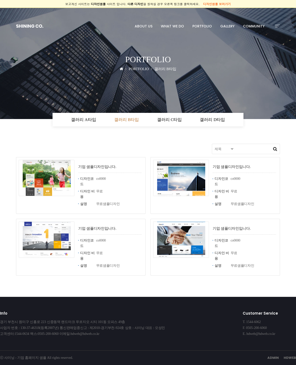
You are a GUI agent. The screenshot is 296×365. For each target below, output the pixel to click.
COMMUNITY (254, 26)
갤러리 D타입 (212, 119)
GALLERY (227, 26)
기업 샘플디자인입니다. (97, 167)
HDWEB (290, 357)
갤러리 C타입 (169, 119)
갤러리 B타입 (126, 119)
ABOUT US (143, 26)
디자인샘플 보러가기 (217, 4)
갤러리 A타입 (83, 119)
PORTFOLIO (202, 26)
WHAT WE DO (172, 26)
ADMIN (273, 357)
